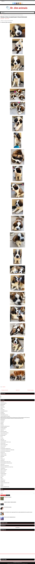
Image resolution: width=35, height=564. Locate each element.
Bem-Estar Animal (2, 435)
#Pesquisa (1, 423)
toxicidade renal (2, 481)
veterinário (1, 485)
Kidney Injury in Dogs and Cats (4, 465)
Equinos (1, 457)
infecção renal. (2, 460)
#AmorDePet (2, 401)
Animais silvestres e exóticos (4, 432)
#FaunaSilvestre (2, 413)
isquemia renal (2, 464)
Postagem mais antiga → (30, 390)
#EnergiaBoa (2, 412)
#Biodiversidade (2, 404)
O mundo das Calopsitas (7, 497)
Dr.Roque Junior (2, 452)
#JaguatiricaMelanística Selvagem (5, 416)
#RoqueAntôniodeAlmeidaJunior (5, 426)
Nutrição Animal (2, 472)
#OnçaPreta (2, 422)
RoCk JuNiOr (20, 562)
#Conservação (2, 409)
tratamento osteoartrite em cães (4, 482)
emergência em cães (3, 453)
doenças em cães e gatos (4, 444)
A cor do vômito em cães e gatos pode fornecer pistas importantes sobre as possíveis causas (18, 512)
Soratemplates (18, 527)
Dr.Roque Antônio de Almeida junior (5, 451)
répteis (1, 477)
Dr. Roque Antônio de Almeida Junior (5, 448)
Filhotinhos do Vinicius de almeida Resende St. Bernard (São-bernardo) (13, 17)
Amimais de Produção (3, 431)
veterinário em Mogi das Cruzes (4, 486)
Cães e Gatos (2, 439)
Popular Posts (3, 495)
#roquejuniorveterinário (3, 427)
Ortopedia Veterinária (3, 473)
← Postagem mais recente (4, 390)
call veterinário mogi (3, 440)
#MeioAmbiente (2, 419)
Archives (8, 495)
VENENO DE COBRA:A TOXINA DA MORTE (10, 502)
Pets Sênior (2, 476)
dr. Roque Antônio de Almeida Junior (17, 563)
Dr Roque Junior (2, 447)
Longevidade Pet (2, 468)
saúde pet (1, 478)
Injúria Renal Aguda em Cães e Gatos (5, 461)
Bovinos (1, 436)
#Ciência (1, 408)
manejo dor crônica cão (3, 469)
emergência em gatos (3, 455)
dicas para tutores (2, 443)
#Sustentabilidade (3, 428)
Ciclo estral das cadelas (7, 507)
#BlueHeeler (2, 405)
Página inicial (17, 390)
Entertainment (2, 456)
